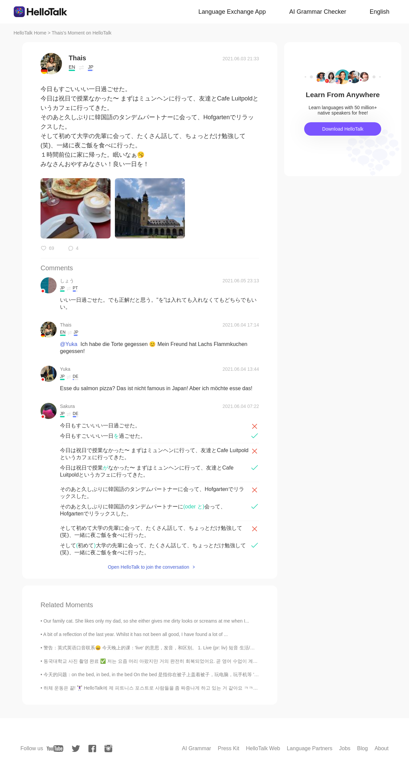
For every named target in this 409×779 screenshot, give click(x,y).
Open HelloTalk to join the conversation (148, 567)
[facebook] (92, 748)
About (381, 748)
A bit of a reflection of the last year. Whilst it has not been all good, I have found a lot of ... (135, 634)
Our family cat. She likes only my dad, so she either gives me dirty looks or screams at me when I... (146, 621)
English (379, 11)
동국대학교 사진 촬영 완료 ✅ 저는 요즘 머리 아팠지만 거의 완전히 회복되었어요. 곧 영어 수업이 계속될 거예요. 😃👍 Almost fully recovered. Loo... (198, 661)
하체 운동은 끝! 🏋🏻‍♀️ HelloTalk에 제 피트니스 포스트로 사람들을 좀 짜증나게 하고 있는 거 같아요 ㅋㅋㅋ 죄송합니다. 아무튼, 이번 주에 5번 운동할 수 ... (200, 688)
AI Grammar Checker (317, 11)
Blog (362, 748)
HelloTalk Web (263, 748)
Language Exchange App (232, 11)
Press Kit (228, 748)
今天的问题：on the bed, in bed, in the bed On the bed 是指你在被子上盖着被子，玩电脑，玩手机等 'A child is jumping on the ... (177, 674)
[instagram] (108, 748)
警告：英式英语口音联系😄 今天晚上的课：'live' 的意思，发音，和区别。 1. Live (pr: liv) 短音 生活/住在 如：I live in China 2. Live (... (182, 647)
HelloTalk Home (30, 33)
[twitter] (76, 748)
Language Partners (309, 748)
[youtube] (55, 748)
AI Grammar (196, 748)
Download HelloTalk (342, 129)
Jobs (344, 748)
